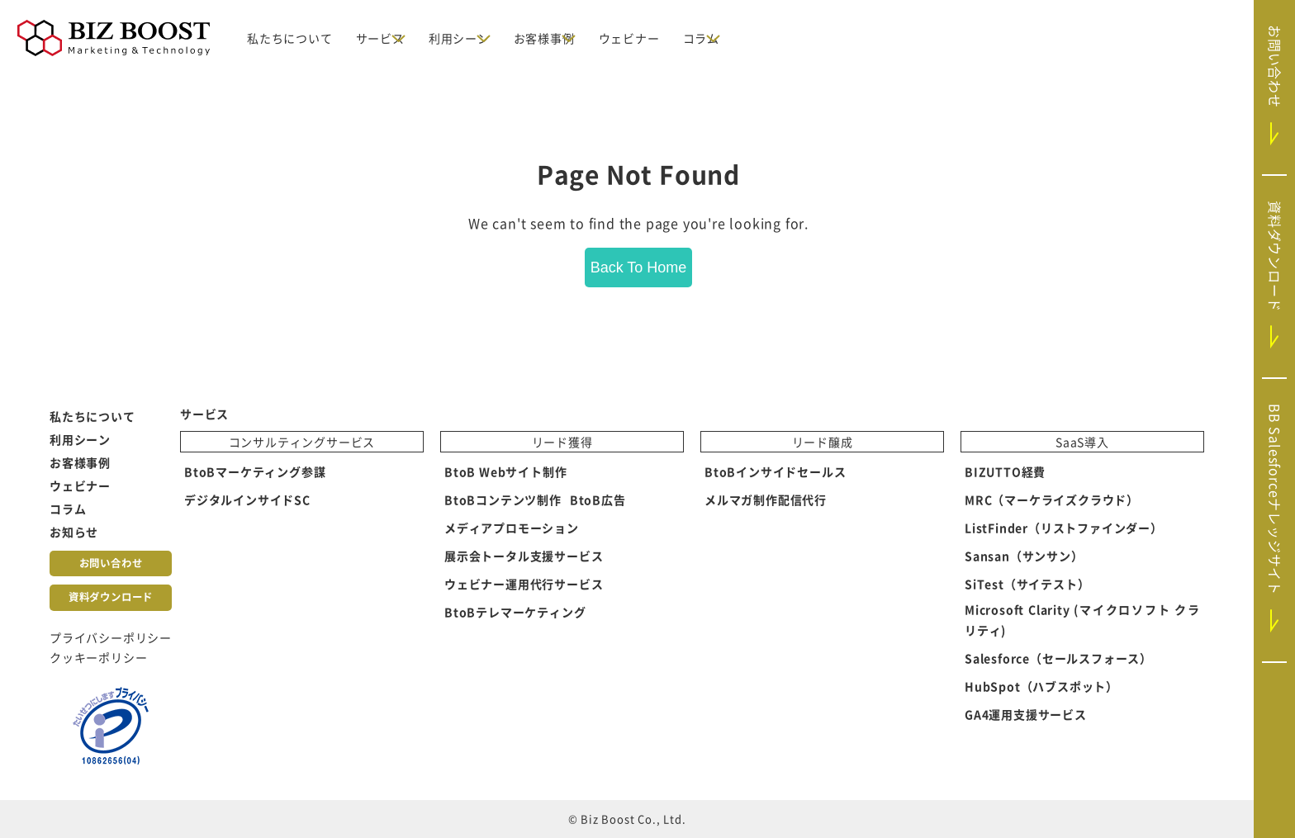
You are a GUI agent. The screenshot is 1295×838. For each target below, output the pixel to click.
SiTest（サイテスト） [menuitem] (1027, 584)
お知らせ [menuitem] (74, 531)
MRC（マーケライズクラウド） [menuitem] (1052, 500)
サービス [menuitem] (204, 413)
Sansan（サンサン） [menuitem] (1024, 556)
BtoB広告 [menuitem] (598, 500)
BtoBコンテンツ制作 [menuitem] (503, 500)
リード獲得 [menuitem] (562, 442)
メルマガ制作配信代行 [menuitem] (765, 500)
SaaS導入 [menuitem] (1082, 442)
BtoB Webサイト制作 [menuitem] (505, 472)
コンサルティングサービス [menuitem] (302, 442)
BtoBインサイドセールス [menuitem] (775, 472)
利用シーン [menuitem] (80, 439)
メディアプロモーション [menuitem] (511, 528)
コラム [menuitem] (68, 508)
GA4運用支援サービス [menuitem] (1026, 714)
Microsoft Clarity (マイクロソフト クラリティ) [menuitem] (1082, 620)
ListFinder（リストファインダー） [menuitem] (1064, 528)
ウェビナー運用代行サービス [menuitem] (523, 584)
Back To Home (639, 267)
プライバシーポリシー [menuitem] (111, 636)
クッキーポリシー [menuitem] (98, 657)
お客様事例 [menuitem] (80, 462)
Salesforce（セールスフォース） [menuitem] (1058, 658)
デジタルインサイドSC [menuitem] (247, 500)
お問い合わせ (111, 563)
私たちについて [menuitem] (92, 416)
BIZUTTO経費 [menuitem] (1005, 472)
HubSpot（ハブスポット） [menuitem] (1041, 686)
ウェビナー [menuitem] (80, 485)
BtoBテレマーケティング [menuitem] (515, 612)
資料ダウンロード (111, 596)
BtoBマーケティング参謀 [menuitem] (254, 472)
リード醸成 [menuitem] (822, 442)
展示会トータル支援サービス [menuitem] (523, 556)
